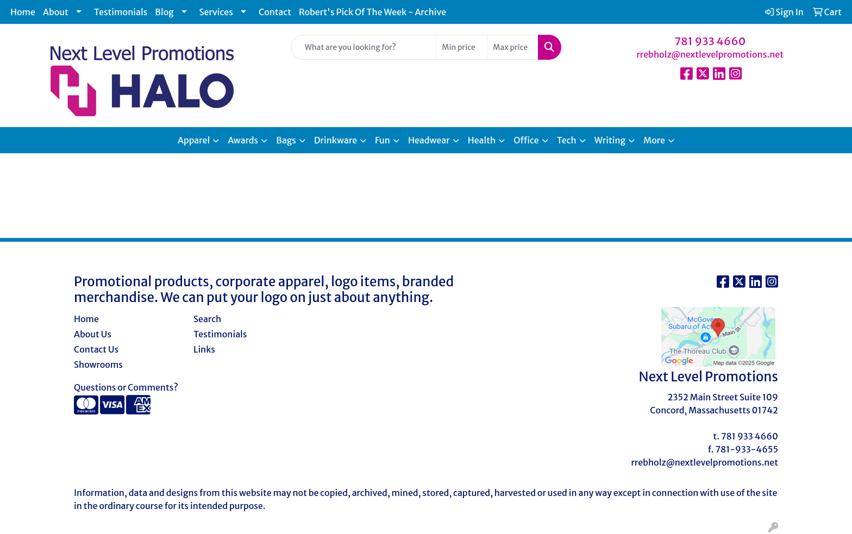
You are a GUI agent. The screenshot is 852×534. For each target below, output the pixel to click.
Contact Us (96, 349)
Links (204, 349)
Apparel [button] (194, 140)
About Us (92, 334)
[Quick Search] (364, 47)
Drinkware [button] (335, 140)
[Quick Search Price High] (512, 47)
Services (216, 12)
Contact (275, 12)
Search (207, 318)
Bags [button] (286, 140)
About (55, 12)
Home (22, 12)
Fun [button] (382, 140)
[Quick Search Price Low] (461, 47)
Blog (164, 12)
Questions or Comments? (126, 387)
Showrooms (98, 364)
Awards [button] (243, 140)
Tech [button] (567, 140)
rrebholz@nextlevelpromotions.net (710, 54)
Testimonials (121, 12)
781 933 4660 (710, 41)
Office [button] (525, 140)
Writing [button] (609, 140)
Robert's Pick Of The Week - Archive (372, 12)
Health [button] (482, 140)
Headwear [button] (429, 140)
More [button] (654, 140)
